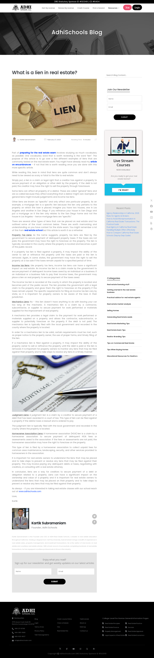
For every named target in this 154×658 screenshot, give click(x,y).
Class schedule (62, 623)
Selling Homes (113, 310)
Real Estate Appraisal (135, 631)
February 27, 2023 (54, 140)
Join (127, 7)
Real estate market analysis (119, 304)
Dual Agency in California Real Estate (121, 227)
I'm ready (123, 190)
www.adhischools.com (30, 491)
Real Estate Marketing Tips (118, 323)
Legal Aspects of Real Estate (115, 635)
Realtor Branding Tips (116, 336)
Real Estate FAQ (62, 631)
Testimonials (84, 619)
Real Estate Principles (112, 623)
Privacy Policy (39, 631)
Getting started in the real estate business (121, 291)
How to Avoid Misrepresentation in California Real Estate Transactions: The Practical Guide (122, 221)
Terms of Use (39, 627)
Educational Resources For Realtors (122, 356)
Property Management (113, 631)
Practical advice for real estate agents (123, 297)
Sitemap (83, 627)
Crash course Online (64, 619)
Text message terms (42, 635)
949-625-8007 (20, 636)
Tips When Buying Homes (117, 349)
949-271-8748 (20, 629)
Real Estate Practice (135, 623)
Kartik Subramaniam (27, 140)
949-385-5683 (20, 632)
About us (83, 623)
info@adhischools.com (23, 640)
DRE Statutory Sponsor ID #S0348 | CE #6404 (77, 1)
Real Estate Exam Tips (116, 330)
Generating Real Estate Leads (119, 317)
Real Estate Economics (136, 635)
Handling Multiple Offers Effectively (120, 230)
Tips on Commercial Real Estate (120, 343)
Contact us (84, 631)
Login (137, 7)
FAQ (58, 627)
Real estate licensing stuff (118, 284)
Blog (36, 619)
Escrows (131, 627)
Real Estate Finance (112, 627)
